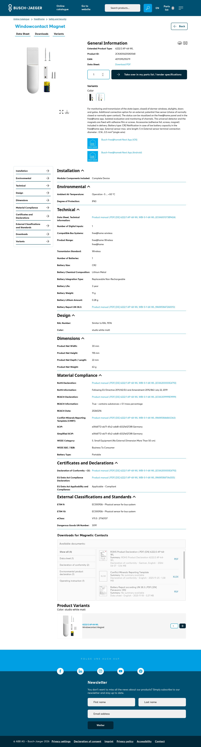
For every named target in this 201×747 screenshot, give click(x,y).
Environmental (33, 178)
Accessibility (144, 741)
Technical (33, 185)
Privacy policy (125, 741)
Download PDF (123, 64)
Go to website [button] (86, 7)
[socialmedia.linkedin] (80, 671)
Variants (59, 33)
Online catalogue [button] (63, 7)
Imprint (109, 741)
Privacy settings (61, 741)
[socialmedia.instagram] (100, 671)
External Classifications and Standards (33, 226)
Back (179, 26)
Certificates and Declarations (33, 216)
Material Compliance (33, 207)
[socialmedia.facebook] (60, 671)
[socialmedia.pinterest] (140, 671)
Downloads (41, 33)
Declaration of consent (87, 741)
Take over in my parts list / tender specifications (149, 74)
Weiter (101, 725)
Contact (160, 741)
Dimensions (33, 200)
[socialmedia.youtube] (120, 671)
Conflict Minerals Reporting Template (129, 572)
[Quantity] (98, 74)
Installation (33, 171)
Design (33, 193)
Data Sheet (22, 33)
